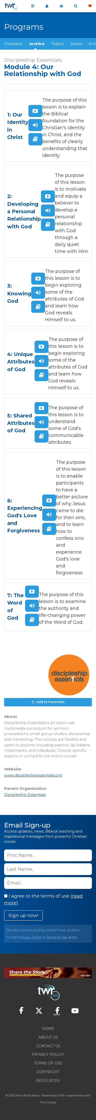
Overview (13, 43)
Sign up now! (23, 915)
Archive (37, 43)
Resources (48, 1080)
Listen (35, 125)
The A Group (48, 1102)
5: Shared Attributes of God (21, 423)
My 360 (47, 6)
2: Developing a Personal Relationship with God (24, 211)
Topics (57, 43)
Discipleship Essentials (25, 794)
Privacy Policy (30, 937)
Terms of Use (56, 937)
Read (35, 139)
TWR (61, 1095)
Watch (35, 111)
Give (90, 6)
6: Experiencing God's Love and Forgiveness (24, 516)
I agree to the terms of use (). (43, 899)
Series (76, 43)
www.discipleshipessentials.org (33, 775)
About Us (48, 1037)
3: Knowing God (19, 293)
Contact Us (48, 1046)
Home (48, 1028)
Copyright (48, 1072)
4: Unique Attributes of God (21, 361)
